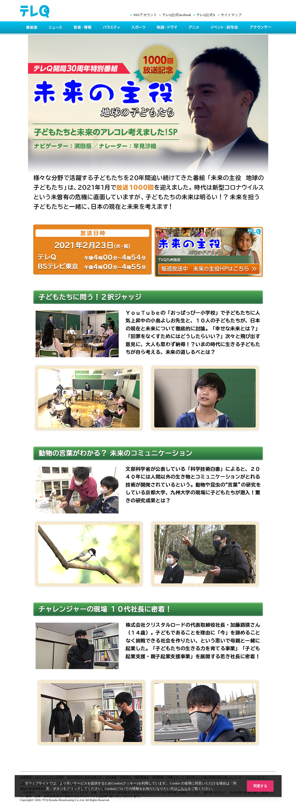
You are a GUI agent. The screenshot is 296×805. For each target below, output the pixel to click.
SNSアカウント (145, 15)
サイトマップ (231, 15)
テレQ (252, 43)
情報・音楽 (83, 28)
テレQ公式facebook (176, 15)
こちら (182, 789)
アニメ (194, 28)
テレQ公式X (205, 15)
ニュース (56, 28)
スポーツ (139, 28)
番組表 (32, 28)
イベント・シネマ (224, 28)
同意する (260, 786)
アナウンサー (260, 28)
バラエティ (112, 28)
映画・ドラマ (167, 28)
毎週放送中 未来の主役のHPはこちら (209, 252)
